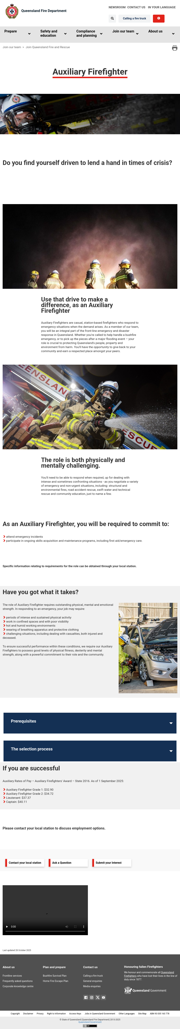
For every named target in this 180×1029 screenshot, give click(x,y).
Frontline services (12, 975)
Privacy (40, 1013)
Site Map (142, 1013)
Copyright (15, 1013)
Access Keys (75, 1013)
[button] (17, 33)
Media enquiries (92, 986)
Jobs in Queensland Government (100, 1013)
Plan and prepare (54, 967)
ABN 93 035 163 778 (159, 1013)
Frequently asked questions (17, 981)
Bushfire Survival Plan (54, 975)
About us (9, 967)
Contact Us (136, 7)
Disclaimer (28, 1013)
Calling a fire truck (134, 18)
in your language (162, 7)
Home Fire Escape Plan (55, 981)
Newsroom (117, 7)
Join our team (12, 47)
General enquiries (92, 981)
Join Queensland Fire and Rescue (48, 47)
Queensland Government (89, 1022)
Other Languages (127, 1013)
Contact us (90, 967)
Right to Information (56, 1013)
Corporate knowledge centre (17, 986)
